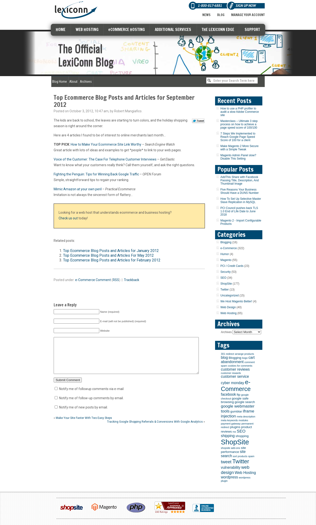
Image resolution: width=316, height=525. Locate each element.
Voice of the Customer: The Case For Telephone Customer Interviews (105, 159)
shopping (242, 436)
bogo (245, 357)
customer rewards (231, 373)
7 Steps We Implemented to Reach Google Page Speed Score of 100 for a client (238, 137)
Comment (103, 280)
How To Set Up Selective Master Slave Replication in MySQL (241, 200)
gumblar (236, 411)
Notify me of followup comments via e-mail (91, 396)
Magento (226, 260)
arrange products (244, 353)
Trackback (131, 280)
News (206, 15)
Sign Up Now (246, 5)
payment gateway (231, 423)
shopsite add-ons (230, 448)
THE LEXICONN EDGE (218, 29)
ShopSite (226, 283)
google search (245, 402)
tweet (226, 461)
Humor (225, 254)
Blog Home (59, 81)
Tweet (198, 121)
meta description (246, 416)
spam (251, 456)
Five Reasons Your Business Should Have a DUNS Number (240, 191)
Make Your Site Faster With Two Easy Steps (84, 425)
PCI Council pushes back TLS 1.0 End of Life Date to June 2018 (239, 211)
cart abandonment (238, 360)
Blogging (226, 242)
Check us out (68, 218)
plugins (235, 427)
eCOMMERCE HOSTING (126, 29)
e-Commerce (85, 280)
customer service (235, 376)
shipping (228, 436)
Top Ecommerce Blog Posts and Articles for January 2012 (111, 250)
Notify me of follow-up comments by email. (91, 405)
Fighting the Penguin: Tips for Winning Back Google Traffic (96, 174)
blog (224, 358)
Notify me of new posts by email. (83, 414)
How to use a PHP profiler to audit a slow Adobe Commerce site (240, 112)
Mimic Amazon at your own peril (78, 189)
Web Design (228, 307)
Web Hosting (229, 313)
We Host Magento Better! (236, 301)
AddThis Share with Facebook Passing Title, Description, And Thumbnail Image (240, 180)
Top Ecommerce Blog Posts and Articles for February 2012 (111, 260)
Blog (221, 15)
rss (234, 431)
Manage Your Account (248, 15)
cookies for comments (240, 365)
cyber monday (232, 383)
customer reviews (235, 369)
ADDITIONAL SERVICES (173, 29)
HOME (60, 29)
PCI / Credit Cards (232, 266)
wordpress (229, 477)
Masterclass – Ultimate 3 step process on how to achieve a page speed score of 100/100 (239, 124)
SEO (223, 277)
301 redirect (227, 353)
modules (243, 420)
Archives (86, 81)
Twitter (225, 289)
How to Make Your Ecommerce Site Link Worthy (106, 144)
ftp (238, 394)
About (73, 81)
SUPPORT (252, 29)
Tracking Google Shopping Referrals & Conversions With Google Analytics (155, 428)
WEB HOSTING (87, 29)
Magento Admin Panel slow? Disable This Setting (238, 157)
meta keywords (229, 420)
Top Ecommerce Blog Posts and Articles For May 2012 (108, 255)
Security (226, 271)
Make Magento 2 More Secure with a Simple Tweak (240, 147)
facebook (228, 394)
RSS (116, 280)
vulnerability (231, 467)
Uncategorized (230, 295)
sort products (240, 456)
